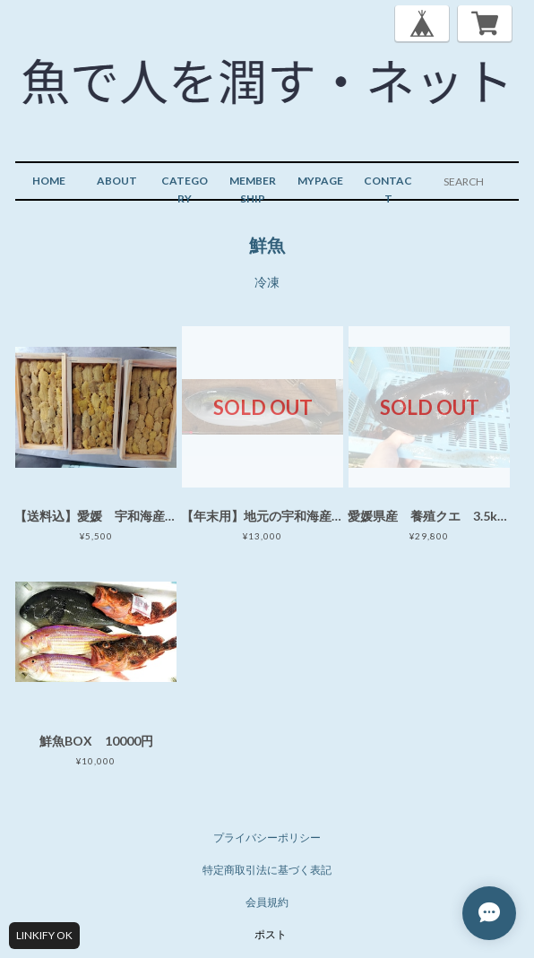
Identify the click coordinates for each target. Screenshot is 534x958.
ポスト (270, 934)
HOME (48, 180)
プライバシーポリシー (267, 837)
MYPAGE (320, 180)
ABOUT (117, 180)
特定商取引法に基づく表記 (267, 869)
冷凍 (267, 281)
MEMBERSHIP (252, 189)
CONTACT (388, 189)
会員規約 (267, 902)
